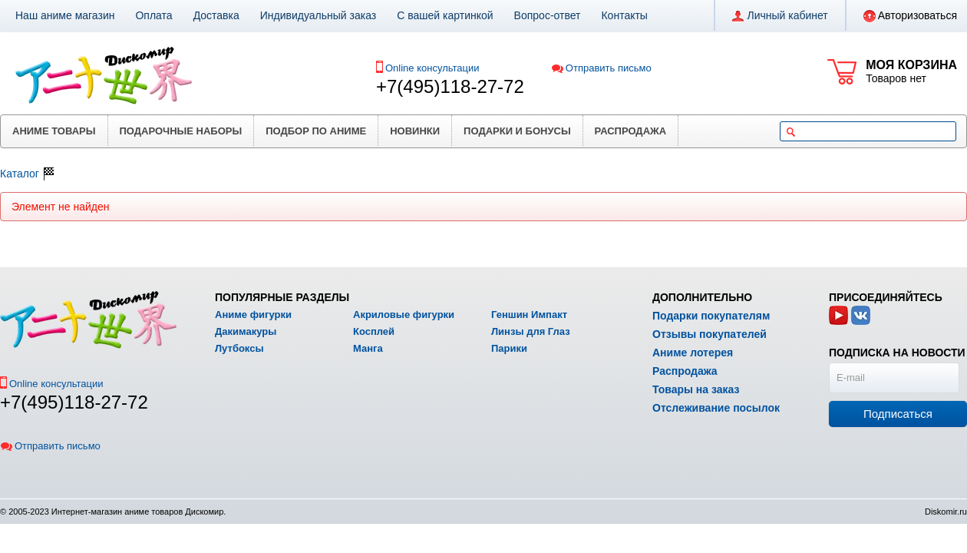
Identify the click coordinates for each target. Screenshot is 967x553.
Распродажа (631, 131)
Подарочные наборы (181, 131)
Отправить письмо (601, 68)
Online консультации (432, 68)
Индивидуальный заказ (318, 15)
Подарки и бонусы (517, 131)
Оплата (153, 15)
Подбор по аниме (316, 131)
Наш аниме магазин (64, 15)
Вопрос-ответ (547, 15)
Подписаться (897, 413)
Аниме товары (54, 131)
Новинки (415, 131)
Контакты (624, 15)
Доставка (216, 15)
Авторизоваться (910, 16)
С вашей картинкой (445, 15)
